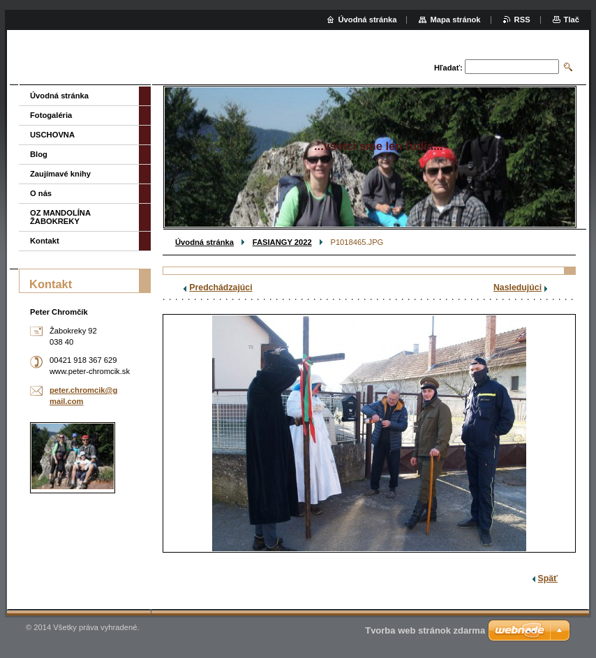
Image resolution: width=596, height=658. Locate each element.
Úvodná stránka (204, 242)
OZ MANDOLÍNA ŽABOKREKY (60, 217)
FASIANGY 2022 (282, 242)
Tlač (571, 19)
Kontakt (44, 241)
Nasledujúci (517, 287)
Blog (38, 154)
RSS (522, 19)
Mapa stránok (455, 19)
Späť (548, 578)
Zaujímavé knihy (60, 174)
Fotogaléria (51, 115)
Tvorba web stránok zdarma (425, 630)
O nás (41, 193)
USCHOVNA (52, 134)
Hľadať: (448, 67)
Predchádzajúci (220, 287)
